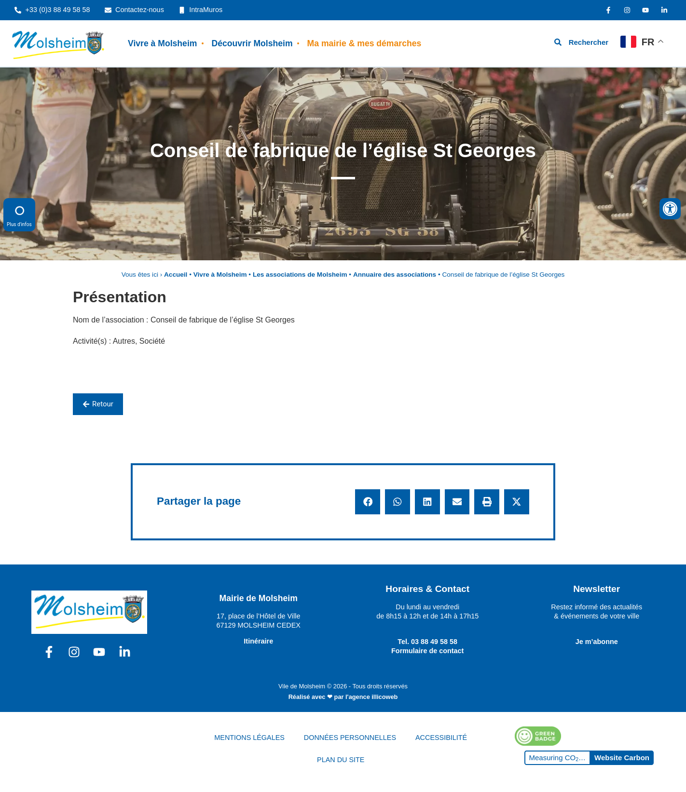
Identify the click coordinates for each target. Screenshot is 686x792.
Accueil (175, 274)
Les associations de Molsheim (300, 274)
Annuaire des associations (394, 274)
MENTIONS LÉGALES (249, 737)
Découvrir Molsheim (251, 43)
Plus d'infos (19, 214)
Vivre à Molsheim (162, 43)
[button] (367, 501)
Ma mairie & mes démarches (364, 43)
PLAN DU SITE (340, 760)
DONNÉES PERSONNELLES (350, 737)
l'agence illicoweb (371, 696)
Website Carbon (621, 757)
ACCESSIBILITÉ (441, 737)
